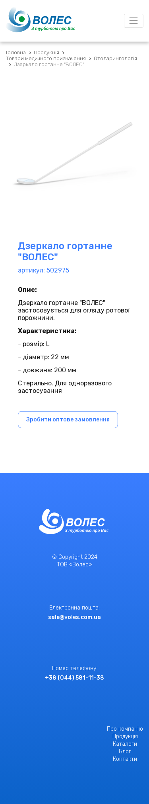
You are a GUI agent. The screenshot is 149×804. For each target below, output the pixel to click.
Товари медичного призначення (46, 58)
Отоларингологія (115, 58)
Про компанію (125, 729)
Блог (125, 751)
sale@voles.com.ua (74, 617)
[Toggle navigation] (133, 21)
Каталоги (125, 744)
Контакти (125, 759)
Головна (16, 52)
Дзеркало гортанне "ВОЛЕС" (49, 64)
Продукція (46, 52)
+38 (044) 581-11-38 (74, 677)
